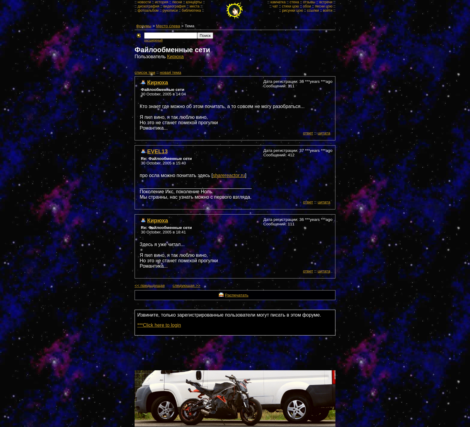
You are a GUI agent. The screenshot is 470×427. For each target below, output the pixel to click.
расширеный (153, 40)
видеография (174, 6)
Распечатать (236, 295)
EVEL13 (157, 151)
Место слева (168, 26)
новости (144, 2)
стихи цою (290, 6)
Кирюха (175, 56)
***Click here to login (159, 325)
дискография (148, 6)
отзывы (309, 2)
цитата (324, 133)
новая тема (170, 72)
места (195, 6)
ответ (308, 133)
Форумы (143, 26)
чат (275, 6)
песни (177, 2)
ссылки (313, 10)
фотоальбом (148, 10)
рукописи (170, 10)
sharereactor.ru (229, 175)
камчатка (278, 2)
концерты (194, 2)
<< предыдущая (150, 285)
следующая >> (187, 285)
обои (307, 6)
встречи (325, 2)
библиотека (191, 10)
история (161, 2)
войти (327, 10)
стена (294, 2)
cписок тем (145, 72)
